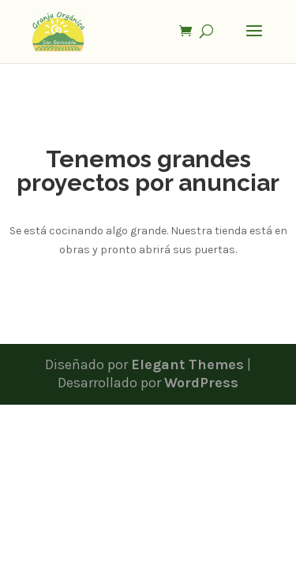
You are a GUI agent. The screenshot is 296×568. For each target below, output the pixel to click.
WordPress (201, 382)
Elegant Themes (187, 364)
